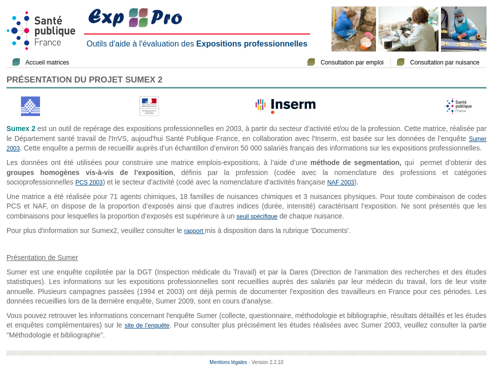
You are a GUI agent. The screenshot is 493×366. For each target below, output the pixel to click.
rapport (194, 231)
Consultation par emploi (352, 62)
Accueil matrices (47, 62)
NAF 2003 (340, 182)
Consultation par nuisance (445, 62)
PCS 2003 (89, 182)
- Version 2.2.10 (266, 362)
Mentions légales (228, 362)
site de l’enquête (147, 325)
